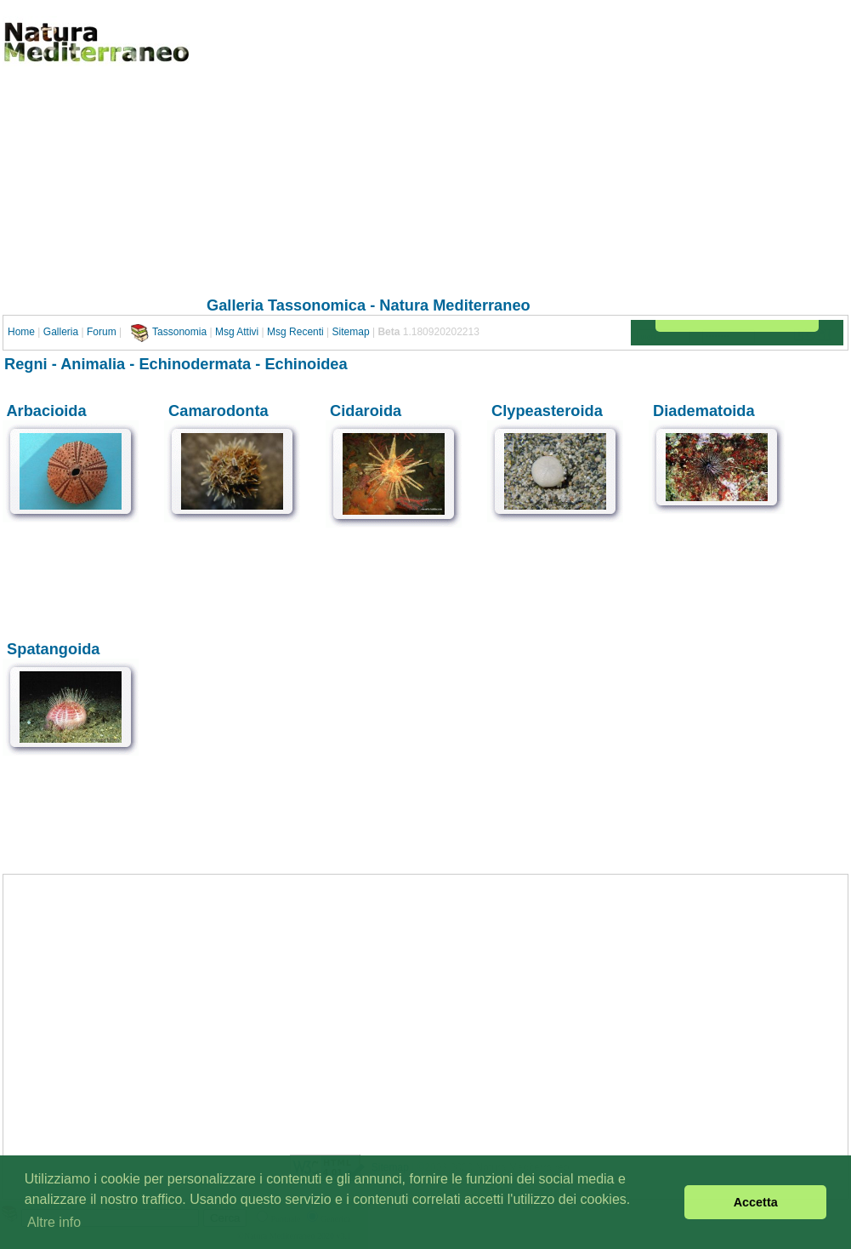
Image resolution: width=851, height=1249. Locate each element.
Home (21, 332)
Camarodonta (218, 410)
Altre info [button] (54, 1222)
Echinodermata (195, 364)
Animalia (92, 364)
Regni (26, 364)
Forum (101, 332)
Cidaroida (365, 410)
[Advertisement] (368, 169)
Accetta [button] (756, 1202)
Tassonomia (179, 332)
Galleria (60, 332)
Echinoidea (305, 364)
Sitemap (351, 332)
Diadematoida (704, 410)
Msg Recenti (295, 332)
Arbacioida (46, 410)
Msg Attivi (236, 332)
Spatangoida (53, 649)
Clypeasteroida (547, 410)
